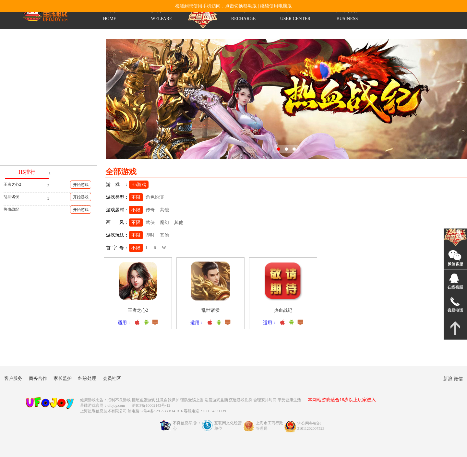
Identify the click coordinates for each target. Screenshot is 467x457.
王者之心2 (12, 184)
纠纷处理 (87, 378)
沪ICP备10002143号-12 (151, 405)
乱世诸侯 (11, 196)
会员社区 (112, 378)
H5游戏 (138, 184)
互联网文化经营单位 (228, 426)
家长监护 (63, 378)
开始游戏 (81, 184)
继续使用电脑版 (276, 6)
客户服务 (13, 378)
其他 (164, 209)
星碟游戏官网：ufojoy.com (102, 405)
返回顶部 (455, 328)
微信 (458, 378)
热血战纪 (11, 209)
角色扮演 (155, 197)
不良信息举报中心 (186, 426)
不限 (135, 197)
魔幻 (164, 222)
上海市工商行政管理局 (269, 426)
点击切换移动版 (241, 6)
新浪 (447, 378)
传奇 (150, 209)
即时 (150, 235)
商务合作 (38, 378)
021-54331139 (455, 304)
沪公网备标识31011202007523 (311, 426)
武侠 (150, 222)
